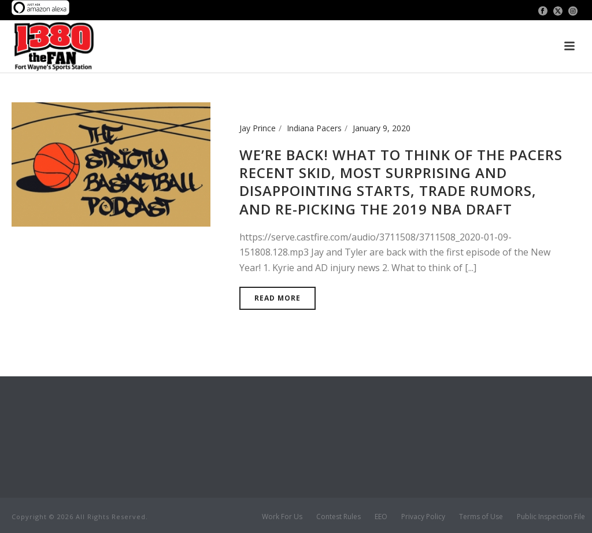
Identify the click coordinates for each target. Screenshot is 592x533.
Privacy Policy (423, 516)
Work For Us (282, 516)
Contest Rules (338, 516)
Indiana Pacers (314, 128)
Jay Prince (257, 128)
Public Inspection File (551, 516)
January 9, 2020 (381, 128)
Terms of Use (481, 516)
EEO (381, 516)
